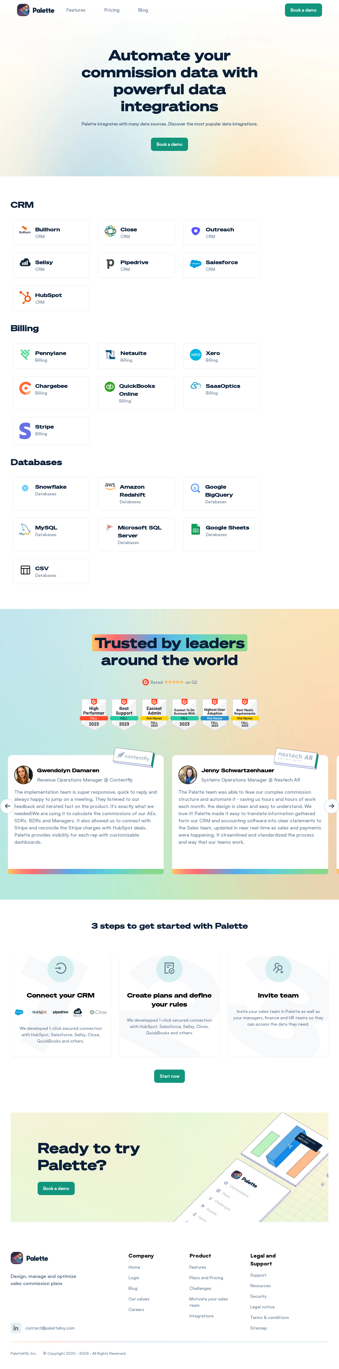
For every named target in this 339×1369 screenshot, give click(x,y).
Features (76, 10)
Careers (136, 1309)
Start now (169, 1076)
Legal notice (262, 1306)
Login (133, 1277)
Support (258, 1275)
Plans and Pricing (206, 1277)
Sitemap (258, 1328)
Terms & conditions (269, 1317)
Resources (260, 1285)
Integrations (201, 1315)
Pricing (111, 10)
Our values (138, 1298)
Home (134, 1267)
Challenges (200, 1288)
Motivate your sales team (208, 1302)
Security (258, 1296)
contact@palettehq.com (50, 1328)
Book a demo (303, 10)
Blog (143, 10)
